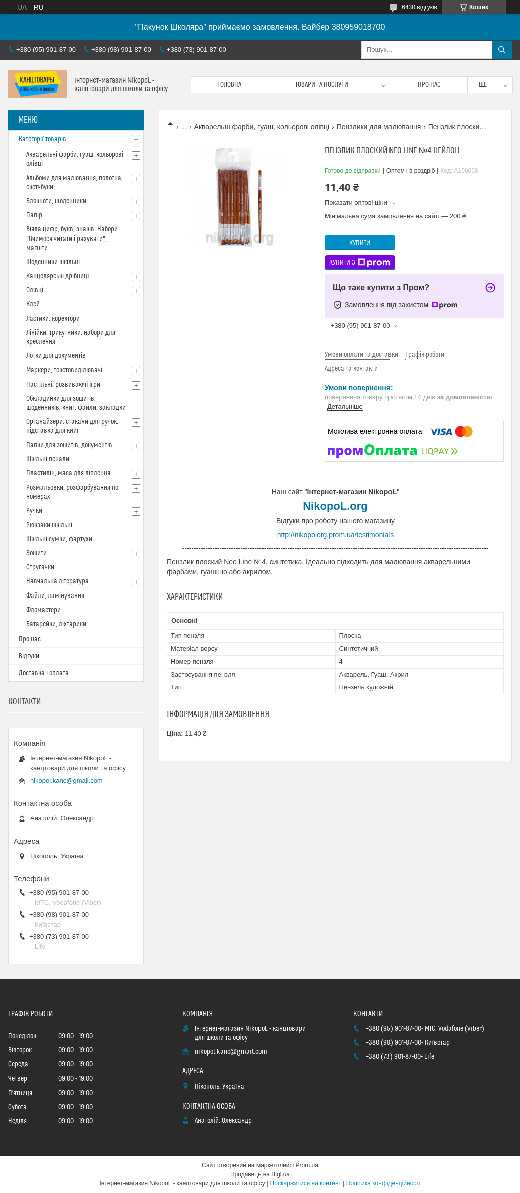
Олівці (34, 290)
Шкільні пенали (47, 459)
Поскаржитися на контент (305, 1183)
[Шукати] (502, 50)
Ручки (34, 511)
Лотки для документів (56, 356)
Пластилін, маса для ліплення (68, 473)
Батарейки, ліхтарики (56, 624)
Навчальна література (57, 581)
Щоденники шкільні (53, 262)
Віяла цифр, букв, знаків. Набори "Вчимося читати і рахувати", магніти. (72, 238)
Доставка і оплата (44, 673)
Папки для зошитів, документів (69, 445)
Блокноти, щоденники (56, 201)
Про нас (429, 85)
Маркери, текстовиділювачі (64, 370)
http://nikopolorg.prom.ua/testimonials (335, 535)
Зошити (36, 553)
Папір (34, 215)
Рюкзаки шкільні (49, 525)
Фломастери (43, 610)
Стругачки (40, 567)
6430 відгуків (419, 7)
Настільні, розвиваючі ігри (63, 385)
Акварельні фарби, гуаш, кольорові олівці (262, 127)
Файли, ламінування (55, 596)
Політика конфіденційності (383, 1183)
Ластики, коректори (53, 319)
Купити (359, 243)
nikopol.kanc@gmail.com (66, 780)
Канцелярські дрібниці (57, 276)
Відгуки (29, 656)
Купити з (360, 262)
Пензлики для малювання (379, 127)
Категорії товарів (42, 139)
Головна (229, 85)
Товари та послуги (321, 85)
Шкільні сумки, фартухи (59, 539)
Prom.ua (307, 1165)
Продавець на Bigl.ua (260, 1174)
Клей (33, 304)
